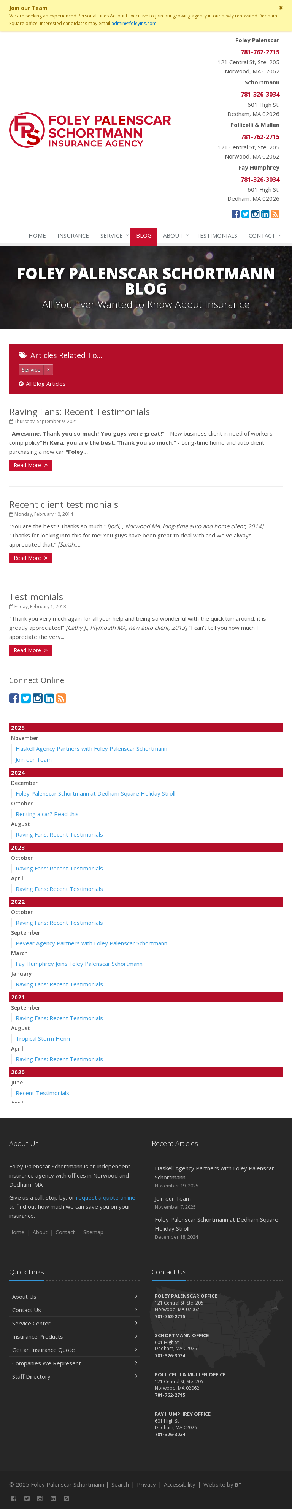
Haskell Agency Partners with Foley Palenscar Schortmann (91, 748)
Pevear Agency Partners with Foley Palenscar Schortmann (91, 943)
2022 (18, 901)
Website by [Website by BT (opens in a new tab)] (222, 1484)
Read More (31, 465)
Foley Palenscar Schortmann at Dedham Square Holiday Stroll (95, 793)
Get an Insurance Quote (74, 1350)
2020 (18, 1072)
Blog (144, 235)
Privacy (146, 1484)
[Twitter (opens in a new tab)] (245, 213)
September (25, 932)
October (22, 803)
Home (37, 235)
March (19, 953)
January (21, 973)
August (20, 823)
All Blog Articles (42, 383)
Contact (263, 235)
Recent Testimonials (42, 1093)
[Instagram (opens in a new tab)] (255, 213)
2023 (18, 847)
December (24, 782)
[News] (275, 213)
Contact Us (74, 1310)
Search (120, 1484)
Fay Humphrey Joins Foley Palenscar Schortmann (79, 963)
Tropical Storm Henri (43, 1038)
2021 (18, 997)
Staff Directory (74, 1376)
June (17, 1082)
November (24, 738)
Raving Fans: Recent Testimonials (79, 411)
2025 (18, 727)
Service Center (74, 1323)
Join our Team (34, 759)
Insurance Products (74, 1336)
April (17, 878)
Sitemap (93, 1232)
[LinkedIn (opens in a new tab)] (265, 213)
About (174, 235)
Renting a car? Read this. (48, 814)
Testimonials (216, 235)
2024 (18, 772)
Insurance (73, 235)
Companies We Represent (74, 1363)
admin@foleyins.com (134, 23)
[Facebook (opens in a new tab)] (236, 213)
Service (113, 235)
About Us (74, 1296)
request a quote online (105, 1197)
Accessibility (179, 1484)
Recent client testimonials (63, 504)
